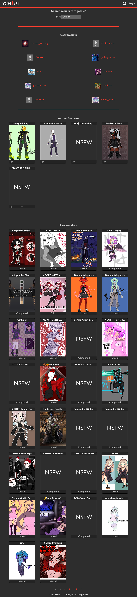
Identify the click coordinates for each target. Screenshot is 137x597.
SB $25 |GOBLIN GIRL (24, 168)
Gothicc (35, 57)
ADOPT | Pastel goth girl (118, 320)
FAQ (80, 595)
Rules (85, 595)
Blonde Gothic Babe (22, 498)
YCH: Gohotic (53, 230)
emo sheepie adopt (115, 498)
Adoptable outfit (53, 123)
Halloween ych (84, 230)
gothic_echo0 (103, 99)
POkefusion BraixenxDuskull (89, 498)
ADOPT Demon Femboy (24, 409)
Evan (35, 71)
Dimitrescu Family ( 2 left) (56, 409)
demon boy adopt (22, 454)
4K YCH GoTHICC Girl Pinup (58, 320)
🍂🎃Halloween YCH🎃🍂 (57, 364)
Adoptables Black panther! (26, 275)
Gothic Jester (104, 43)
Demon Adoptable (84, 275)
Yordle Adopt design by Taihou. (90, 320)
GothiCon (35, 99)
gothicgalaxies (103, 57)
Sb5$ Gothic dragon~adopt (88, 123)
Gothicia (103, 71)
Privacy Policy (70, 595)
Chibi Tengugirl (115, 230)
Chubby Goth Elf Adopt (117, 123)
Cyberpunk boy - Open (24, 123)
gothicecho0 (35, 85)
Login (132, 3)
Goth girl (22, 320)
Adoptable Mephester (23, 230)
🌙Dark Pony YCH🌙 (54, 498)
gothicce (103, 85)
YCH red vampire (53, 543)
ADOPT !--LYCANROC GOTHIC (59, 275)
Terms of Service (56, 595)
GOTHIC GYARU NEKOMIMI (27, 364)
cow (22, 543)
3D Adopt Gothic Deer (85, 364)
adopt (115, 454)
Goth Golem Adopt (84, 454)
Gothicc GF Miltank (53, 454)
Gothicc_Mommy (35, 43)
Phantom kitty (115, 364)
